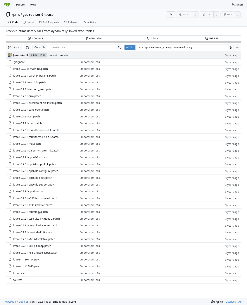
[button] (27, 47)
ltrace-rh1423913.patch (27, 266)
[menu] (237, 47)
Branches (94, 38)
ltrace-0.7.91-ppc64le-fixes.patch (32, 177)
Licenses (231, 301)
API (240, 301)
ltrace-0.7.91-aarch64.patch (29, 82)
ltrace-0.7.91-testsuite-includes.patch (35, 225)
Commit (35, 38)
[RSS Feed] (171, 14)
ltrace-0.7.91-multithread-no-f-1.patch (36, 130)
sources (18, 280)
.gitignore (19, 62)
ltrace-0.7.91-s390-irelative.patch (32, 205)
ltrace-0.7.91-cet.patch (26, 116)
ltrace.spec (19, 273)
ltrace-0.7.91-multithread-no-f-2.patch (36, 137)
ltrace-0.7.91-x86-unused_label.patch (35, 252)
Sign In (237, 4)
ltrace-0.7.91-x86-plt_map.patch (32, 246)
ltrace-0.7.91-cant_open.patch (31, 109)
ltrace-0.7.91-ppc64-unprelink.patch (34, 164)
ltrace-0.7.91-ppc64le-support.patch (34, 184)
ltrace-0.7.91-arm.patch (27, 96)
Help (33, 4)
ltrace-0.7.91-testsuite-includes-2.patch (36, 218)
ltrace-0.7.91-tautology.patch (30, 212)
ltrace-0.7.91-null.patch (27, 143)
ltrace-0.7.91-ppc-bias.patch (29, 191)
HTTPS (130, 47)
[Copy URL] (231, 47)
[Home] (7, 4)
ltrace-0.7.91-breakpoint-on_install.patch (37, 103)
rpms (16, 14)
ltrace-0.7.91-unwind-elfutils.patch (33, 232)
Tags (152, 38)
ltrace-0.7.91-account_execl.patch (33, 89)
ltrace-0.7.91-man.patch (27, 123)
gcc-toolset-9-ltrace (38, 14)
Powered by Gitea (14, 301)
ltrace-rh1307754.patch (27, 259)
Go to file (39, 47)
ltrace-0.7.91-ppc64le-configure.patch (35, 171)
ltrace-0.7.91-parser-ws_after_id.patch (36, 150)
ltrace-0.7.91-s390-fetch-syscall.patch (35, 198)
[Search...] (119, 47)
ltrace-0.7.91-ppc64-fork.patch (31, 157)
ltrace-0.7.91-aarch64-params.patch (34, 75)
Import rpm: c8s (58, 55)
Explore (20, 4)
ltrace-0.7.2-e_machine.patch (30, 68)
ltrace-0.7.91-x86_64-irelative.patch (34, 239)
